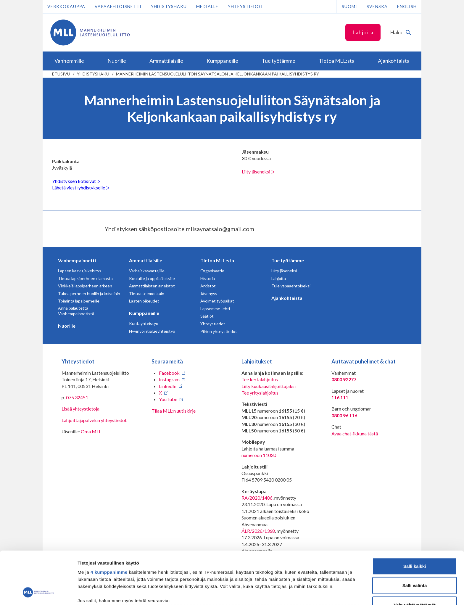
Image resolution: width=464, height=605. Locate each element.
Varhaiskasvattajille (147, 270)
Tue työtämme (287, 260)
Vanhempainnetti (77, 260)
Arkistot (208, 285)
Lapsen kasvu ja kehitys (79, 270)
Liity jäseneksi (258, 171)
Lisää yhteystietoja (80, 408)
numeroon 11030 (258, 455)
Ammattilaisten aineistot (152, 285)
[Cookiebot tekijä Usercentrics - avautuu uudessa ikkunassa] (38, 593)
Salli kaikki (414, 519)
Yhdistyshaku (169, 6)
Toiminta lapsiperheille (78, 300)
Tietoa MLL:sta (217, 260)
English (407, 6)
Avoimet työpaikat (217, 300)
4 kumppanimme (109, 525)
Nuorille (66, 326)
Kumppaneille (144, 313)
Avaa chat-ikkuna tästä (354, 433)
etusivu (61, 73)
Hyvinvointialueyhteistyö (152, 331)
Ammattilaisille (145, 260)
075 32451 (77, 397)
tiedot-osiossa (267, 577)
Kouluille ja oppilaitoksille (152, 278)
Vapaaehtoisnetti (118, 6)
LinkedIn (167, 386)
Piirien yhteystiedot (218, 331)
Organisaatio (212, 270)
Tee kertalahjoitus (259, 379)
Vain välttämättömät (415, 558)
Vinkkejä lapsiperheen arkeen (85, 285)
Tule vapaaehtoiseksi (290, 285)
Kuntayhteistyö (143, 323)
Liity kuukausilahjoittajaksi (268, 386)
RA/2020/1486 (257, 498)
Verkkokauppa (66, 6)
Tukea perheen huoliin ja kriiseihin (89, 293)
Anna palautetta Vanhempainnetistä (76, 310)
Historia (207, 278)
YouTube (168, 399)
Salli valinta (414, 538)
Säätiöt (207, 315)
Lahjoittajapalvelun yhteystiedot (94, 420)
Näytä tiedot (316, 593)
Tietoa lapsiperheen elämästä (85, 278)
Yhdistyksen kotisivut (76, 181)
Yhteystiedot (245, 6)
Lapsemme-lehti (215, 308)
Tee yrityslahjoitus (259, 392)
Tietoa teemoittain (146, 293)
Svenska (377, 6)
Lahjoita (362, 32)
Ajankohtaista (286, 298)
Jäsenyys (208, 293)
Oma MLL (91, 431)
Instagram (169, 379)
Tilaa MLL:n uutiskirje (174, 410)
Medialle (207, 6)
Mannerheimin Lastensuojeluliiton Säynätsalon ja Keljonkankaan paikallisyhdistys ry (217, 73)
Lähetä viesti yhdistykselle (80, 187)
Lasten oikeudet (144, 300)
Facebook (169, 373)
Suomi (349, 6)
